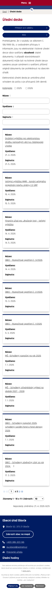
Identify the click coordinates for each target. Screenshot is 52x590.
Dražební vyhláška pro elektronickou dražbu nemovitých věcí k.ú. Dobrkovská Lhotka (24, 142)
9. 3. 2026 (10, 333)
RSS (35, 35)
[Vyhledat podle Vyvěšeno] (26, 111)
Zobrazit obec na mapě (18, 534)
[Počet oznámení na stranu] (39, 499)
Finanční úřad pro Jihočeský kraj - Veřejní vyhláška (25, 222)
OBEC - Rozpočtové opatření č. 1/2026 (23, 323)
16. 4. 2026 (10, 194)
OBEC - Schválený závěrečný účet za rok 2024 (24, 464)
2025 (19, 88)
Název (5, 95)
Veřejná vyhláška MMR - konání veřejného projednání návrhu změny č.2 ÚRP (25, 183)
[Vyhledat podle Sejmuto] (26, 122)
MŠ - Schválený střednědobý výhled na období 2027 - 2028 (24, 389)
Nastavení (40, 586)
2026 (30, 88)
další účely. (27, 571)
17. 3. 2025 (10, 475)
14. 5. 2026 (10, 242)
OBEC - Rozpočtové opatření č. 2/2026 (23, 292)
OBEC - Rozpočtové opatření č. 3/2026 (23, 260)
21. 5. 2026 (10, 164)
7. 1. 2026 (9, 364)
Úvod (4, 11)
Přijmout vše (13, 586)
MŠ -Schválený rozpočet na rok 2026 (23, 355)
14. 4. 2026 (10, 233)
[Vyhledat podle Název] (26, 100)
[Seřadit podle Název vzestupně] (10, 95)
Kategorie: (7, 88)
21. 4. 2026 (10, 155)
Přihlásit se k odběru (31, 27)
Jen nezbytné (26, 586)
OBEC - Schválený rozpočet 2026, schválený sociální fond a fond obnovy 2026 (23, 427)
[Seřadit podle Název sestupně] (10, 96)
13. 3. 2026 (10, 301)
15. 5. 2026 (10, 203)
